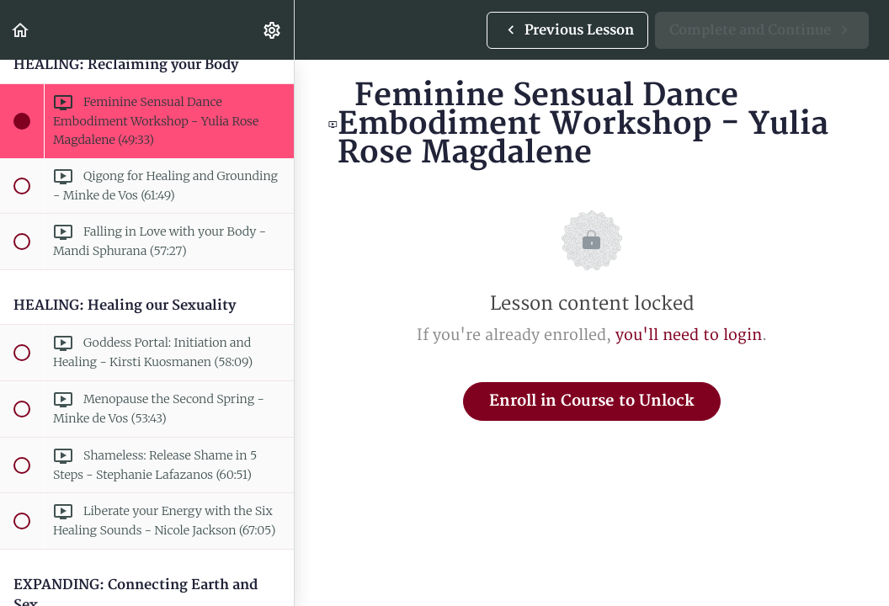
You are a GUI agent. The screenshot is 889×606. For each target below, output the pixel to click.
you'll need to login (688, 335)
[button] (21, 30)
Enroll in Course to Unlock (592, 401)
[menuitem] (273, 30)
